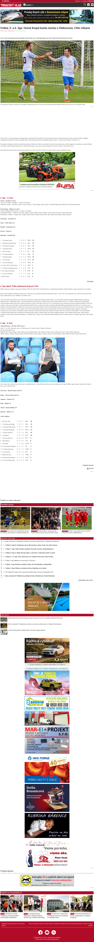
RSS (68, 923)
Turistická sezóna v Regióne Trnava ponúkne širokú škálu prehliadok (9, 915)
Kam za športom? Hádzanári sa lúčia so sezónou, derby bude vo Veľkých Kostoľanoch (14, 531)
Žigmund (91, 1)
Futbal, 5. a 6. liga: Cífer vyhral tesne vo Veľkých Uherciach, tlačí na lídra (29, 557)
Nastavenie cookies (81, 923)
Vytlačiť (90, 468)
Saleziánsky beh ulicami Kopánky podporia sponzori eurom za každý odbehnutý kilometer (35, 618)
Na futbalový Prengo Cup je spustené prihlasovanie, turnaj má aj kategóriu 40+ (29, 572)
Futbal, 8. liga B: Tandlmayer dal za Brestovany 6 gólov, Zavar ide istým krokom (44, 531)
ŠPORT (2, 30)
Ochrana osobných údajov (46, 923)
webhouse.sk (55, 939)
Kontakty (73, 923)
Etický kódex (57, 923)
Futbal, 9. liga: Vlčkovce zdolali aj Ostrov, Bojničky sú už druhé (26, 568)
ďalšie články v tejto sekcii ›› (86, 580)
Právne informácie (33, 923)
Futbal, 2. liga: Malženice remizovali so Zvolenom (20, 560)
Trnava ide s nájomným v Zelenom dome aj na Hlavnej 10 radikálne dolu (57, 915)
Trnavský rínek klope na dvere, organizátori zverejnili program (80, 915)
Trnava (2, 914)
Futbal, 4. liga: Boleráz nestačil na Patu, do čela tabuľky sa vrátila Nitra (29, 564)
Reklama (64, 923)
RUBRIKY (28, 5)
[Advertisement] (47, 121)
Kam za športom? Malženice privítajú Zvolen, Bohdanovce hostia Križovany (30, 576)
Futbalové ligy (11, 30)
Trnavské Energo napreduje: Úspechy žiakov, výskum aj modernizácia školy (34, 915)
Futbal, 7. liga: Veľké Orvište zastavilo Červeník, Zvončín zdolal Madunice (76, 531)
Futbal (5, 30)
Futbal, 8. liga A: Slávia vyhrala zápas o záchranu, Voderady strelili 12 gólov (30, 553)
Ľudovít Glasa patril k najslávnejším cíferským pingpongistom (26, 630)
